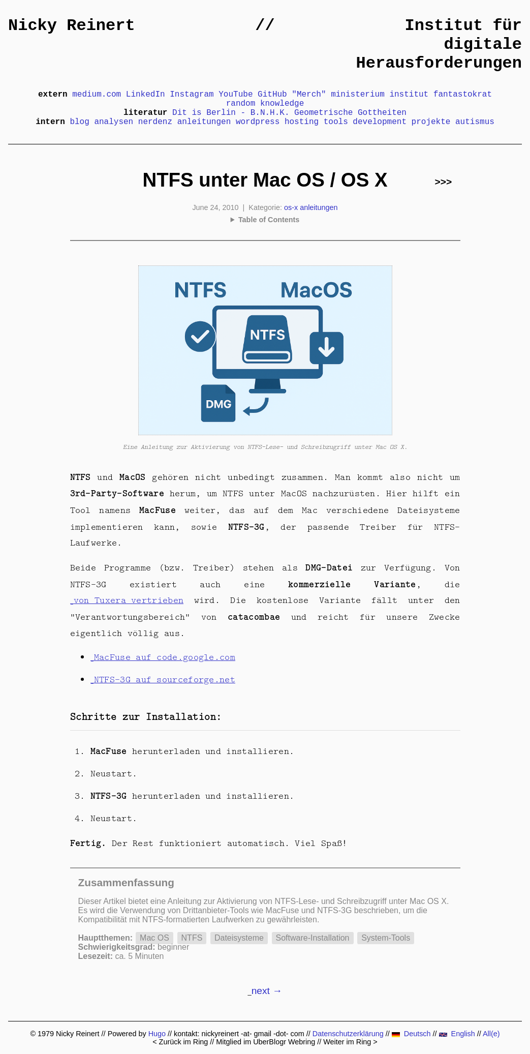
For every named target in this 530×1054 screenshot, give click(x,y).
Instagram (191, 94)
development (380, 122)
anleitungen (204, 122)
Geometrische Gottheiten (350, 112)
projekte (431, 122)
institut (408, 94)
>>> (443, 181)
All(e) (491, 1034)
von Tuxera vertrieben (128, 600)
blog (79, 122)
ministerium (358, 94)
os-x (291, 207)
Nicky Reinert (71, 25)
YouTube (236, 94)
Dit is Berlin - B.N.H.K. (230, 112)
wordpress (257, 122)
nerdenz (155, 122)
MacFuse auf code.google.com (164, 657)
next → (267, 990)
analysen (113, 122)
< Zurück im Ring (180, 1042)
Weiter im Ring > (350, 1042)
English (457, 1034)
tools (336, 122)
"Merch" (309, 94)
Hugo (157, 1034)
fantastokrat (462, 94)
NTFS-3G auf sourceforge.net (164, 679)
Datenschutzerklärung (348, 1034)
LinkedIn (145, 94)
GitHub (272, 94)
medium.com (96, 94)
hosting (302, 122)
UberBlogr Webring (284, 1042)
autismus (474, 122)
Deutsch (411, 1034)
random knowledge (265, 103)
